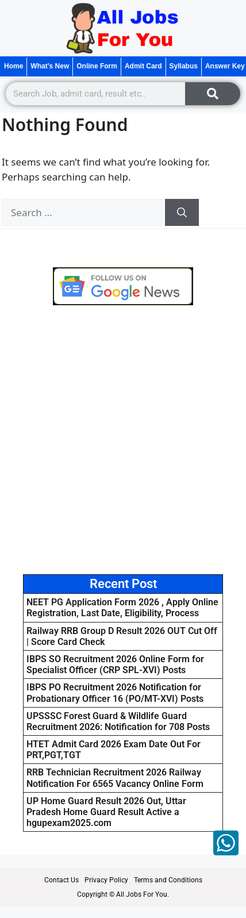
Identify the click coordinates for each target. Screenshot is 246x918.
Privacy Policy (106, 880)
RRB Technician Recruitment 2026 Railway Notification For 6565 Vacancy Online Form (114, 778)
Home (13, 66)
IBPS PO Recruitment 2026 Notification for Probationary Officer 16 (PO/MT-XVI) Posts (114, 693)
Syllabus (184, 66)
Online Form (96, 66)
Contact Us (61, 880)
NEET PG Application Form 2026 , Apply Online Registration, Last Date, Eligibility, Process (122, 608)
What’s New (49, 66)
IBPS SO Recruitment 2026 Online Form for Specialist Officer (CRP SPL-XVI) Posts (115, 664)
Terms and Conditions (168, 880)
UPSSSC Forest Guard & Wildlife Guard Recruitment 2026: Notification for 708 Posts (118, 721)
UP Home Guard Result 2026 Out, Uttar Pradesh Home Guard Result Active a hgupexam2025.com (106, 812)
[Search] (212, 93)
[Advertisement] (123, 440)
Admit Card (143, 66)
